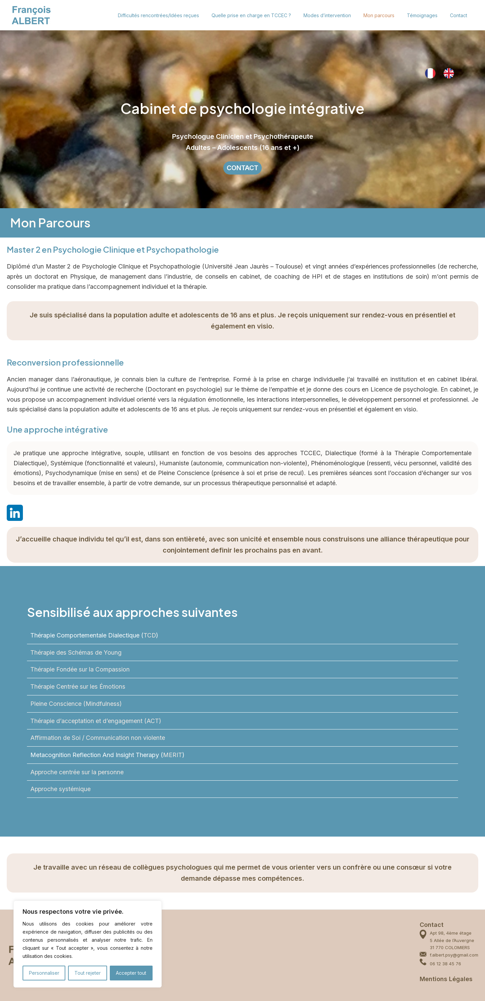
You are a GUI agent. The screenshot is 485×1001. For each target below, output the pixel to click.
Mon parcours (386, 15)
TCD (149, 635)
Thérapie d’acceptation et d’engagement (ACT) (96, 720)
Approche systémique (60, 789)
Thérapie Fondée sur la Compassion (80, 669)
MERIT (172, 754)
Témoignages (426, 15)
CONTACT (242, 168)
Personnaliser (44, 973)
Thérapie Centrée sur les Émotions (78, 686)
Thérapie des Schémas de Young (76, 652)
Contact (459, 15)
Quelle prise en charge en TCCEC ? (264, 15)
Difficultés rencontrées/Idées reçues (175, 15)
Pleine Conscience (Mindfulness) (76, 703)
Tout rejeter (87, 973)
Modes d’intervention (337, 15)
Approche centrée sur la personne (77, 772)
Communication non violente (125, 737)
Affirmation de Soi (56, 737)
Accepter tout (131, 973)
